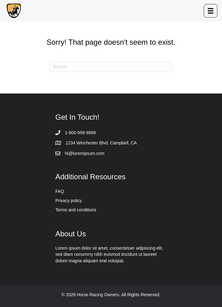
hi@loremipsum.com (85, 153)
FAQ (59, 191)
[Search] (111, 66)
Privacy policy (68, 200)
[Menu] (210, 11)
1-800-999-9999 (80, 132)
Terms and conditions (75, 209)
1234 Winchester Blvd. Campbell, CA (101, 142)
